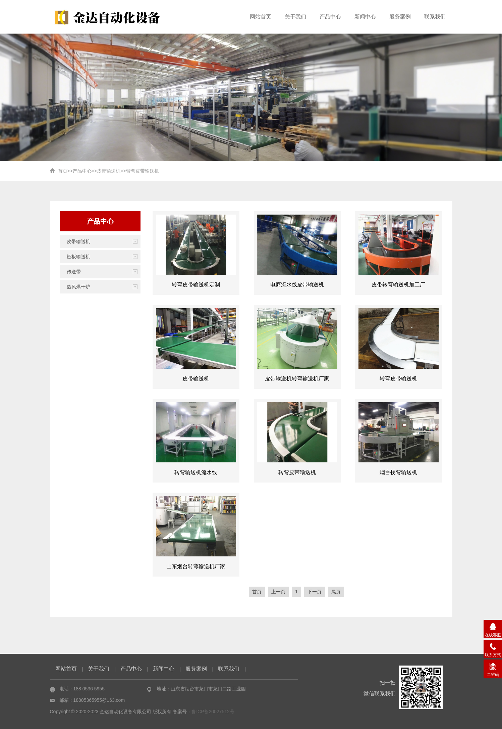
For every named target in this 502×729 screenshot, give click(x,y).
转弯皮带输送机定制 (196, 284)
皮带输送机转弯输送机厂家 (297, 378)
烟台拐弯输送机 (398, 472)
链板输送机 (78, 256)
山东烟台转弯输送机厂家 (195, 566)
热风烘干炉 (78, 286)
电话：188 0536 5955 (82, 688)
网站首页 (260, 16)
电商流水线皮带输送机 (297, 284)
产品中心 (330, 16)
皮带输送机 (108, 171)
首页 (62, 171)
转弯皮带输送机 (142, 171)
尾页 (336, 591)
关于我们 (295, 16)
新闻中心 (365, 16)
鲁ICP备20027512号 (212, 711)
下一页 (315, 591)
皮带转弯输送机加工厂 (398, 284)
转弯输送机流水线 (195, 472)
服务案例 (400, 16)
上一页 (278, 591)
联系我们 (435, 16)
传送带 (74, 271)
